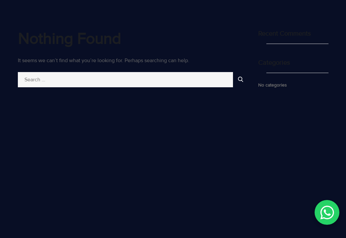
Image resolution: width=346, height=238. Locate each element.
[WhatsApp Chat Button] (327, 212)
